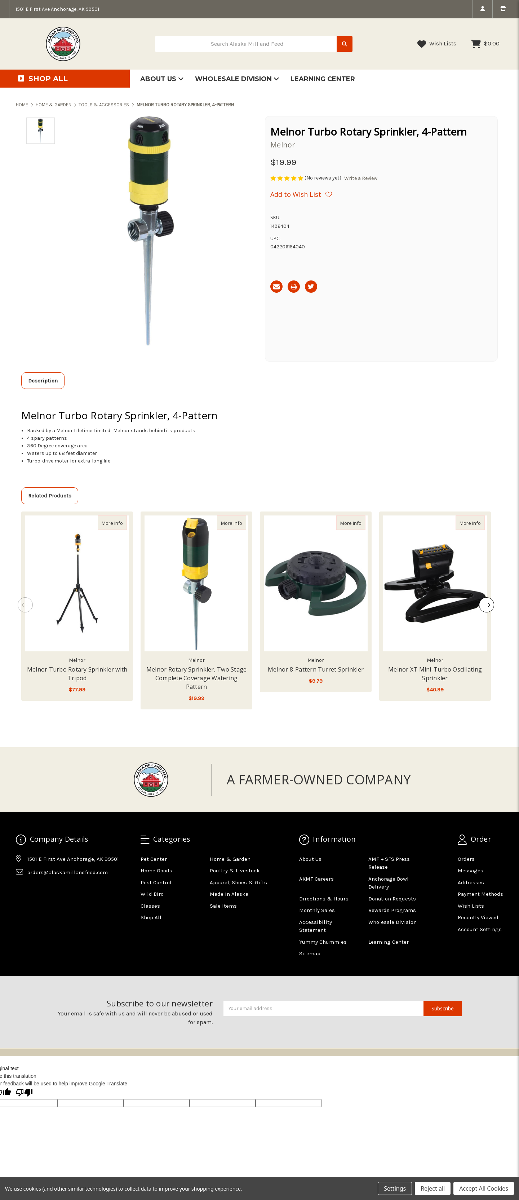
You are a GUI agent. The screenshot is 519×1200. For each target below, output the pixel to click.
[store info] (503, 9)
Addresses (471, 882)
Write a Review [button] (360, 178)
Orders (466, 859)
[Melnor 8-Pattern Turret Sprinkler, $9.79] (316, 584)
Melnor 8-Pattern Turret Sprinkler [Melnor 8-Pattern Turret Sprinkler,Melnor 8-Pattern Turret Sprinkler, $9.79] (316, 669)
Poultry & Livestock (235, 870)
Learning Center (322, 79)
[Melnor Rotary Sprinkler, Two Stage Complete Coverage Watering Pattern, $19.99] (196, 584)
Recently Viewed (478, 917)
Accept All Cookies (483, 1188)
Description (43, 380)
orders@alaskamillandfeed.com (67, 872)
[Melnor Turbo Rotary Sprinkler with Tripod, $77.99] (77, 584)
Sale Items (223, 906)
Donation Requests (392, 898)
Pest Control (156, 882)
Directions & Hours (324, 898)
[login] (482, 9)
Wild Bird (152, 894)
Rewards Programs (392, 910)
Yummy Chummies (323, 942)
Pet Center (154, 859)
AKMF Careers (316, 879)
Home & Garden (230, 859)
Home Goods (156, 870)
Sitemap (309, 953)
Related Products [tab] (49, 495)
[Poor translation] (24, 1093)
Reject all (433, 1188)
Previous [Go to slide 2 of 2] (25, 604)
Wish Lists (436, 44)
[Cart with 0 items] (485, 44)
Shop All (151, 917)
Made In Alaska (229, 894)
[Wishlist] (301, 194)
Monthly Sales (317, 910)
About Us (162, 79)
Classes (150, 906)
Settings (395, 1188)
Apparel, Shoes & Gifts (238, 882)
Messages (470, 870)
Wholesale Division (237, 79)
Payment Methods (480, 894)
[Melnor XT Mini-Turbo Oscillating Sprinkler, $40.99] (435, 584)
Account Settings (480, 929)
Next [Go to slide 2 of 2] (486, 604)
